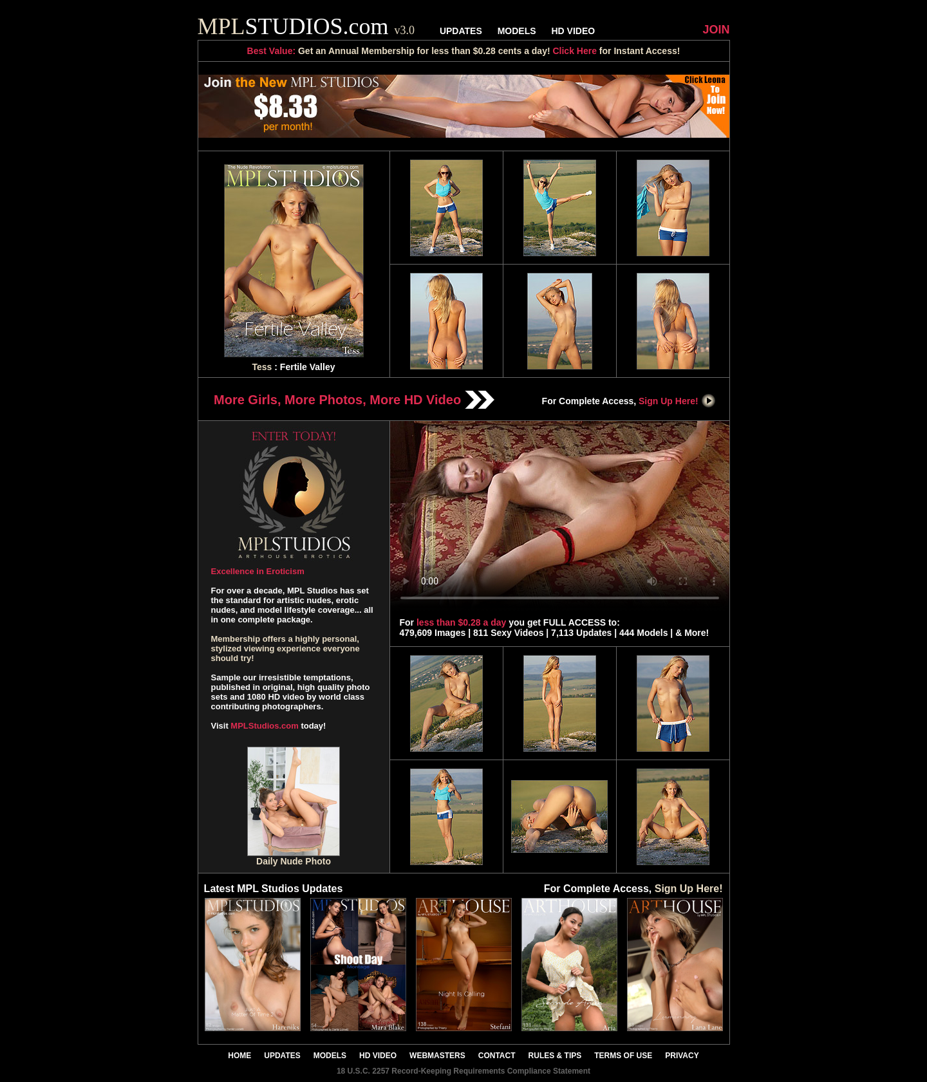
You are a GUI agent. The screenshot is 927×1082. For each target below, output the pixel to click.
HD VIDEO (573, 31)
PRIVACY (681, 1055)
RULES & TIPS (555, 1055)
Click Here (574, 51)
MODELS (517, 31)
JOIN (715, 29)
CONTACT (497, 1055)
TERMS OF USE (623, 1055)
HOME (239, 1055)
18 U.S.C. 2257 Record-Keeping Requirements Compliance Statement (463, 1071)
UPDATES (461, 31)
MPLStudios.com (264, 726)
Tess (262, 367)
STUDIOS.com (306, 26)
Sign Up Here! (677, 401)
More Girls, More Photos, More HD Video (354, 400)
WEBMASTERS (437, 1055)
